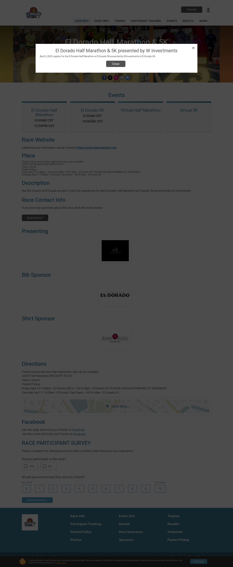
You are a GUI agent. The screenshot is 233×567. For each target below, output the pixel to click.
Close (115, 64)
